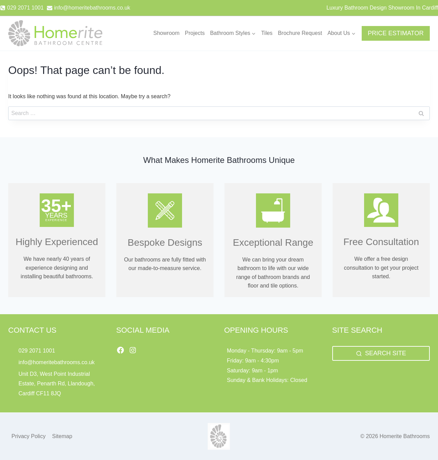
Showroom (166, 33)
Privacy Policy (29, 436)
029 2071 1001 (36, 351)
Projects (195, 33)
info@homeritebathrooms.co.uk (56, 362)
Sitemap (62, 436)
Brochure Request (300, 33)
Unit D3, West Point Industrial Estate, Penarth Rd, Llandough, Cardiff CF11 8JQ (56, 384)
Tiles (266, 33)
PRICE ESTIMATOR (396, 33)
